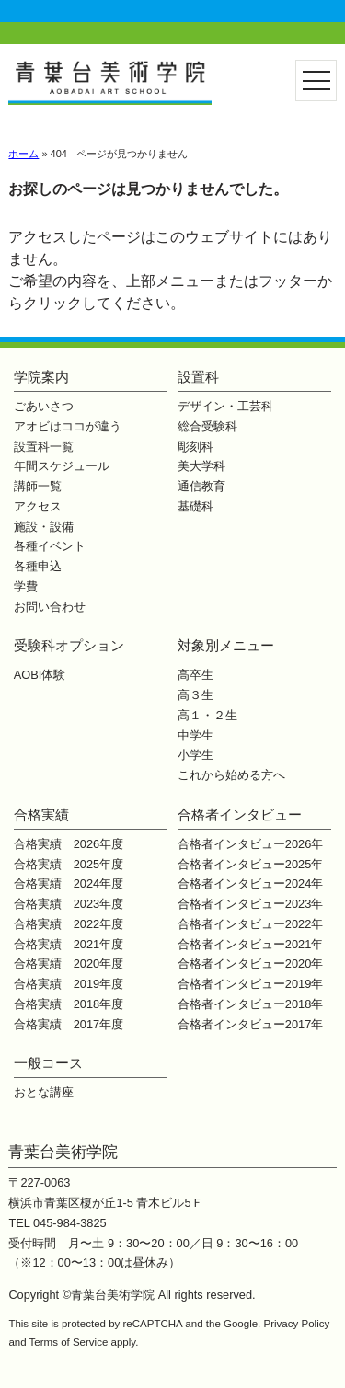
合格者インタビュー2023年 (250, 904)
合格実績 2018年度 (68, 1004)
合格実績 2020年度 (68, 963)
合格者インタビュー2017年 (250, 1024)
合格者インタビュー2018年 (250, 1004)
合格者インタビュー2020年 (250, 963)
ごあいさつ (44, 406)
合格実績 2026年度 (68, 844)
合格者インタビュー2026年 (250, 844)
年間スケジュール (61, 466)
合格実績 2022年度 (68, 924)
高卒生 (195, 675)
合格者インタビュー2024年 (250, 883)
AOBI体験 (40, 675)
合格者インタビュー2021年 (250, 944)
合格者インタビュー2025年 (250, 864)
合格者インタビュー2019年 (250, 984)
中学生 (195, 735)
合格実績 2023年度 (68, 904)
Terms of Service (69, 1342)
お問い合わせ (50, 607)
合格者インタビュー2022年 (250, 924)
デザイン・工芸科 (225, 406)
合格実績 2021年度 (68, 944)
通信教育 (201, 486)
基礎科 (195, 506)
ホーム (23, 153)
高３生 (195, 695)
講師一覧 (38, 486)
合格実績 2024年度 (68, 883)
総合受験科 (207, 426)
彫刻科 (195, 446)
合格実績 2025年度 (68, 864)
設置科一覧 (44, 446)
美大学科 (201, 466)
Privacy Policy (297, 1323)
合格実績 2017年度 (68, 1024)
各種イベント (50, 546)
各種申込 (38, 566)
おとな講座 (44, 1092)
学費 (26, 586)
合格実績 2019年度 (68, 984)
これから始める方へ (231, 775)
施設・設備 (44, 526)
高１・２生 (207, 715)
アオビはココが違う (67, 426)
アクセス (38, 506)
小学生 (195, 755)
